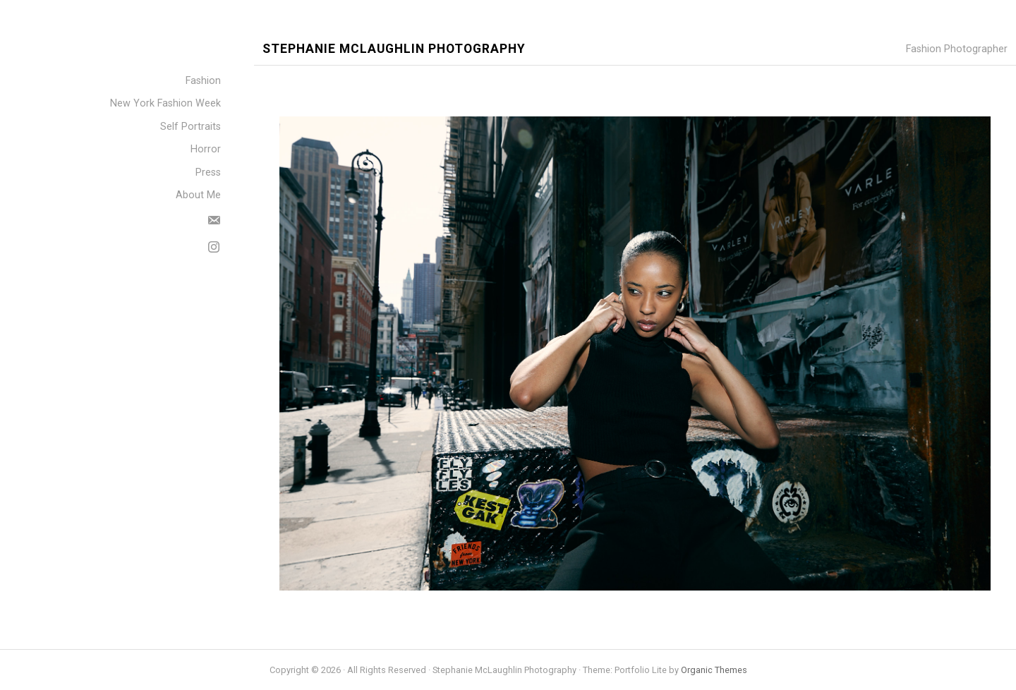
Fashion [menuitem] (203, 81)
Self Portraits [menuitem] (190, 127)
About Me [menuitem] (198, 195)
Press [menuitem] (208, 172)
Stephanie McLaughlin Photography (394, 49)
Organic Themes (714, 670)
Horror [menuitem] (205, 149)
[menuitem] (214, 218)
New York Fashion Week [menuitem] (165, 103)
